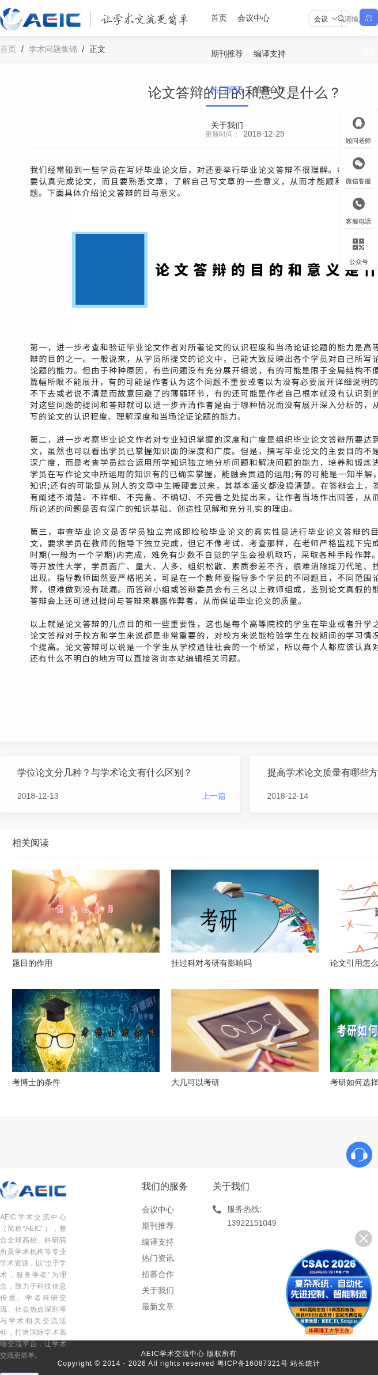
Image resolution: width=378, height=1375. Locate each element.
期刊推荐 (227, 53)
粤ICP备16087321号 (252, 1363)
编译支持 (270, 53)
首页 (219, 17)
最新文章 (158, 1306)
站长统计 (305, 1363)
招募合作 (270, 89)
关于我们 (227, 125)
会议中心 (253, 17)
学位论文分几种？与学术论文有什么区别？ (104, 772)
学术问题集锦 (53, 49)
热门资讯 (227, 89)
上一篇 (214, 795)
